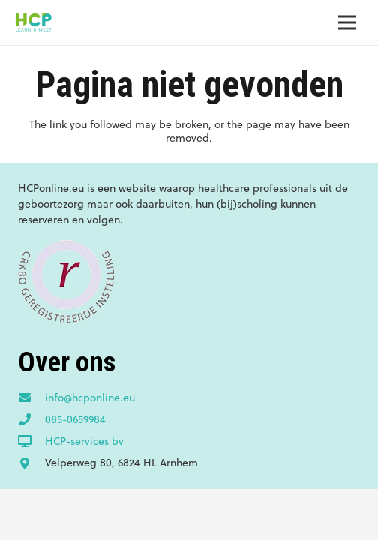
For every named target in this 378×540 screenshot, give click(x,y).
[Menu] (347, 22)
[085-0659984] (31, 420)
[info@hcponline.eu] (31, 398)
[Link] (33, 22)
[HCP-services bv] (31, 441)
